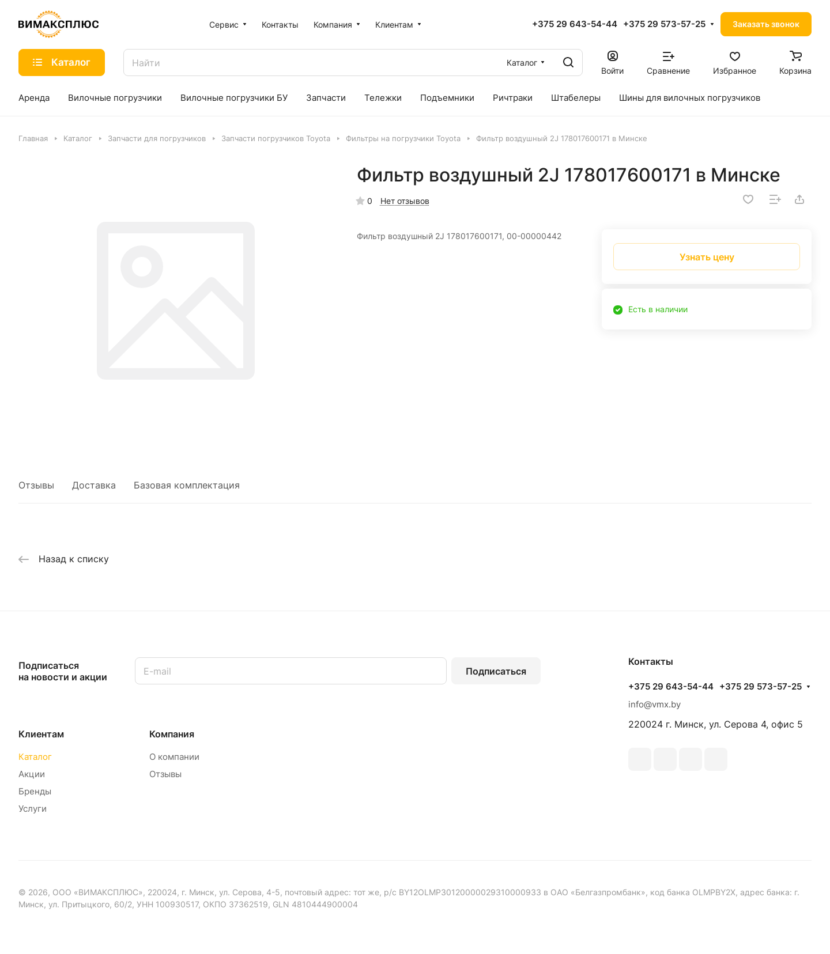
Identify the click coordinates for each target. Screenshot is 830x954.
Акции (31, 773)
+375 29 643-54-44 (574, 24)
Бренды (34, 791)
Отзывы (36, 485)
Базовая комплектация (187, 485)
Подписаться (496, 671)
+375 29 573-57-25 (664, 24)
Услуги (32, 808)
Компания (171, 734)
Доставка (94, 485)
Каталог (35, 756)
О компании (174, 756)
